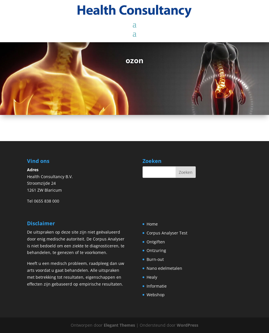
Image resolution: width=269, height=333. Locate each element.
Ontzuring (156, 250)
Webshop (156, 294)
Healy (152, 277)
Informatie (157, 286)
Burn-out (155, 259)
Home (152, 224)
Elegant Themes (119, 325)
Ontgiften (156, 242)
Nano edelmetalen (164, 268)
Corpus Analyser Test (167, 233)
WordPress (187, 325)
